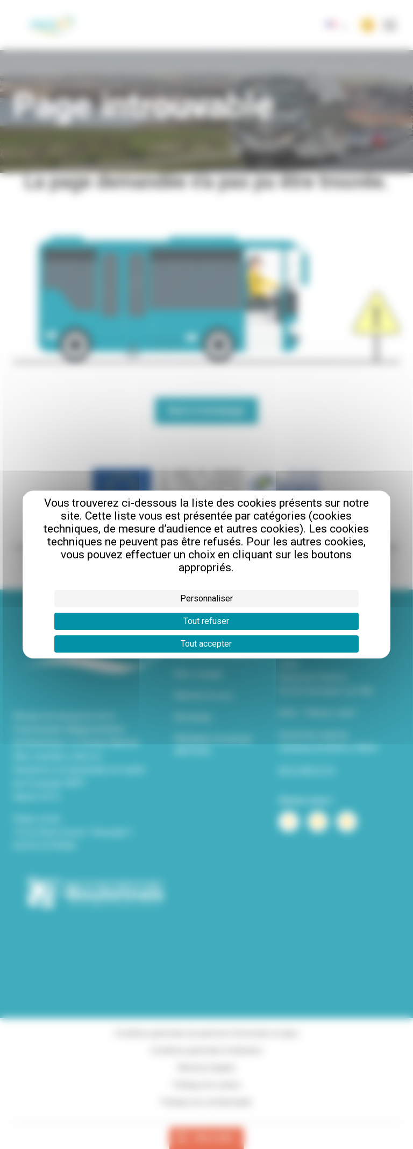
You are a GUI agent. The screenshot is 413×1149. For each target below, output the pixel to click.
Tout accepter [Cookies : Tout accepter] (206, 644)
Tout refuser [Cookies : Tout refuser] (206, 621)
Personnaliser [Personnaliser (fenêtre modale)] (206, 598)
